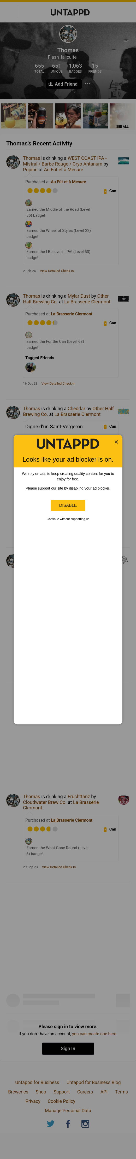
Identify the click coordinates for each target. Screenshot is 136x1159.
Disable (68, 505)
